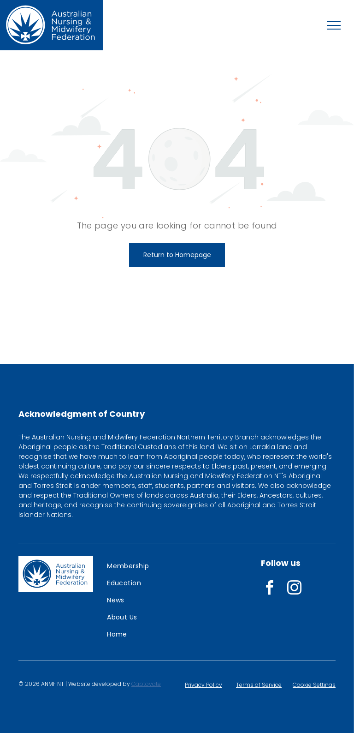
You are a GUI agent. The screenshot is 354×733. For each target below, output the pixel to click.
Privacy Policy (203, 685)
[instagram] (294, 589)
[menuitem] (137, 566)
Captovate (146, 684)
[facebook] (269, 589)
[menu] (334, 25)
